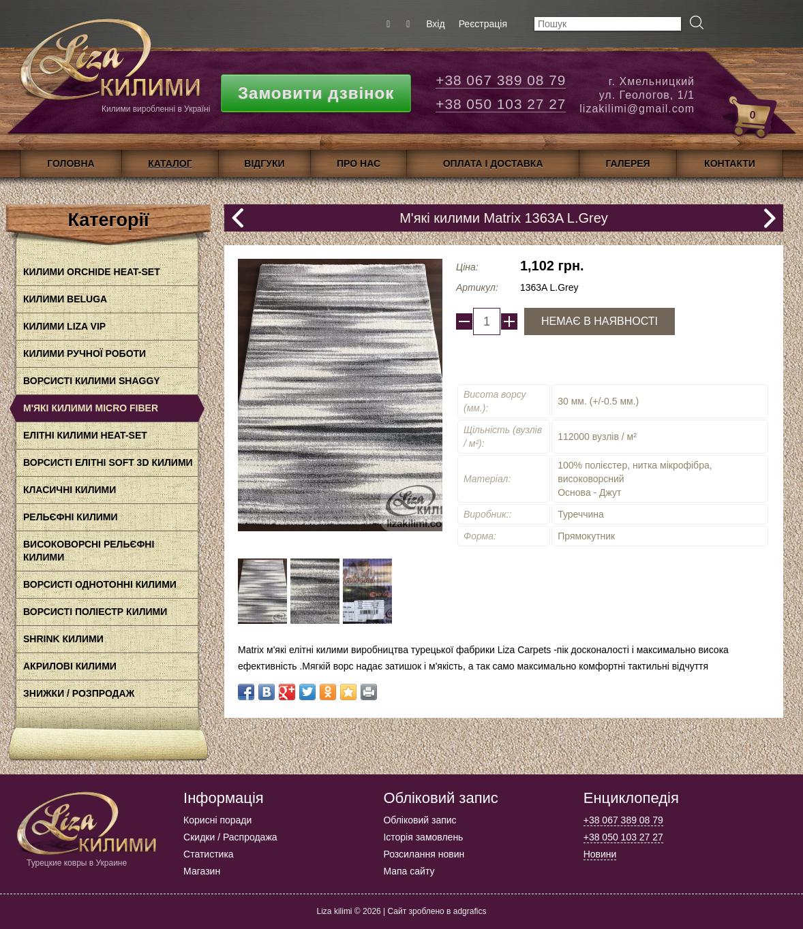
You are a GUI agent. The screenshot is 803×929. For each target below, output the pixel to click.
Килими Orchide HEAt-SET (91, 271)
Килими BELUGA (65, 299)
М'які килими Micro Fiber (90, 408)
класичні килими (69, 489)
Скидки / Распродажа (230, 837)
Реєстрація (483, 23)
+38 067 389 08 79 (501, 80)
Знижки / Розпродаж (78, 693)
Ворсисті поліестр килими (95, 611)
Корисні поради (217, 820)
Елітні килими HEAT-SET (85, 435)
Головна (70, 163)
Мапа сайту (408, 871)
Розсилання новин (423, 854)
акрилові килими (70, 666)
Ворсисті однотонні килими (100, 584)
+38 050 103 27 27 (501, 104)
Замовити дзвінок (316, 93)
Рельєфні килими (70, 516)
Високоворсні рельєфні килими (88, 551)
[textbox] (607, 24)
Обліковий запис (419, 820)
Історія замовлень (423, 837)
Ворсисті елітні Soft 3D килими (108, 462)
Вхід (435, 23)
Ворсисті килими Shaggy (91, 380)
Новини (600, 854)
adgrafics (470, 911)
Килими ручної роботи (84, 353)
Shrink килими (63, 638)
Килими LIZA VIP (64, 326)
